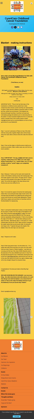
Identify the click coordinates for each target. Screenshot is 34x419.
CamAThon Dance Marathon (9, 381)
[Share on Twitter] (15, 27)
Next (32, 59)
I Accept (16, 416)
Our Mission (4, 356)
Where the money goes (8, 394)
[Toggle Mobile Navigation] (1, 3)
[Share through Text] (21, 27)
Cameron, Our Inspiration (8, 362)
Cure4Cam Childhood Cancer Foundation (17, 19)
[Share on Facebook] (12, 27)
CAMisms (4, 368)
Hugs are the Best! (6, 403)
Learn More (16, 413)
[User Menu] (32, 3)
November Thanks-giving (8, 400)
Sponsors (4, 407)
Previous (3, 59)
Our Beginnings (5, 365)
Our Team (4, 359)
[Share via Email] (18, 27)
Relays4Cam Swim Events (8, 378)
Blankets (3, 384)
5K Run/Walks (5, 375)
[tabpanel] (17, 58)
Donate (3, 391)
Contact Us (4, 388)
